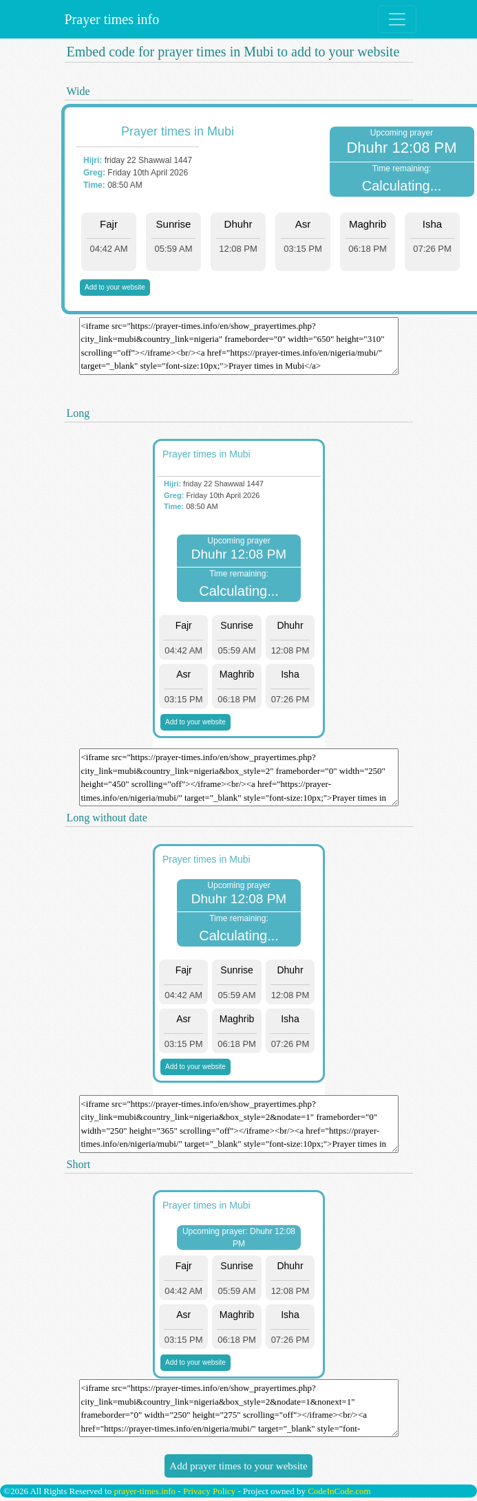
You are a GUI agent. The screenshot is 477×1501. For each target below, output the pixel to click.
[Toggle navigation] (397, 19)
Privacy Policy (209, 1491)
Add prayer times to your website (238, 1465)
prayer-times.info (145, 1491)
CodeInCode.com (339, 1491)
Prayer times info (110, 19)
